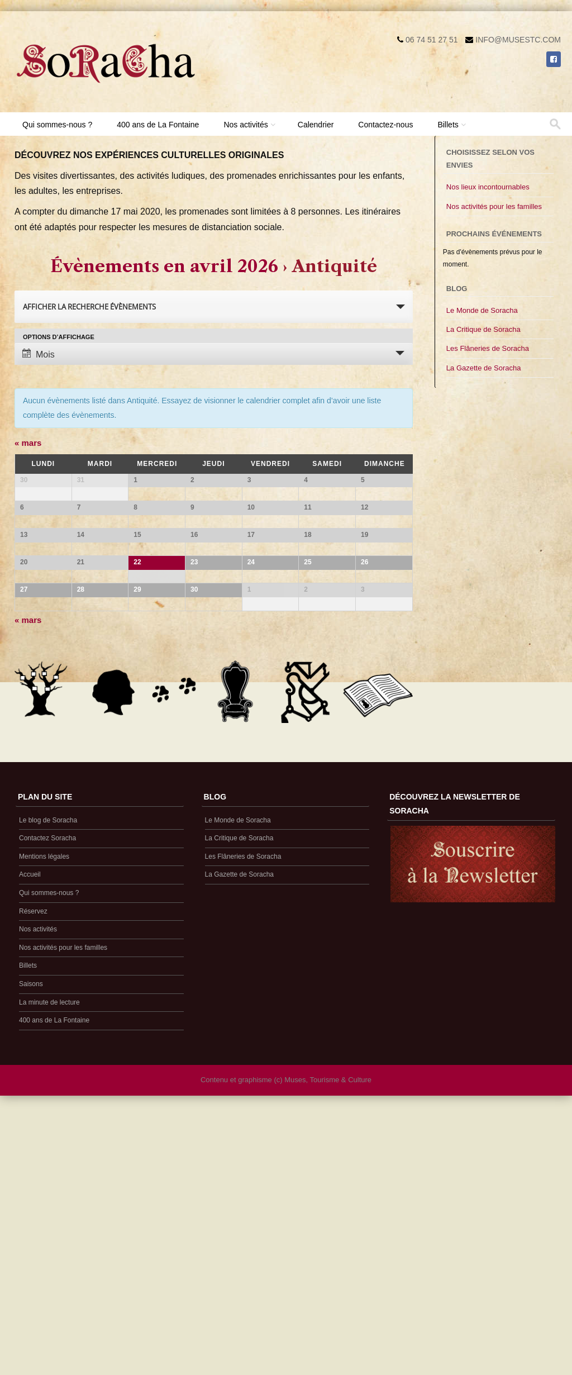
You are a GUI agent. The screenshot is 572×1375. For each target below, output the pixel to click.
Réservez (33, 1179)
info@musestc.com (518, 39)
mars (28, 443)
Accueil (30, 1142)
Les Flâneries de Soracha (487, 348)
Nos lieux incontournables (488, 187)
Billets (447, 124)
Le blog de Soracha (48, 1088)
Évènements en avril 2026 (164, 266)
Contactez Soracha (47, 1106)
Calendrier (316, 124)
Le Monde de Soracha (482, 310)
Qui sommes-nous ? (57, 124)
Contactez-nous (385, 124)
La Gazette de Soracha (483, 368)
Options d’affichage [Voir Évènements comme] (58, 337)
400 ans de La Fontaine (158, 124)
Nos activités (245, 124)
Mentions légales (44, 1124)
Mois (38, 354)
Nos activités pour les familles (494, 206)
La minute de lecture (49, 1270)
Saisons (31, 1252)
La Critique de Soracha (483, 329)
